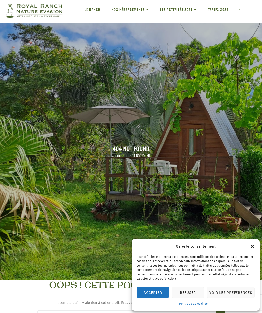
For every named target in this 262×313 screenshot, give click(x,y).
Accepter (153, 292)
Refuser (188, 292)
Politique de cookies (193, 303)
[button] (252, 246)
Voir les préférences (230, 292)
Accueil (117, 155)
